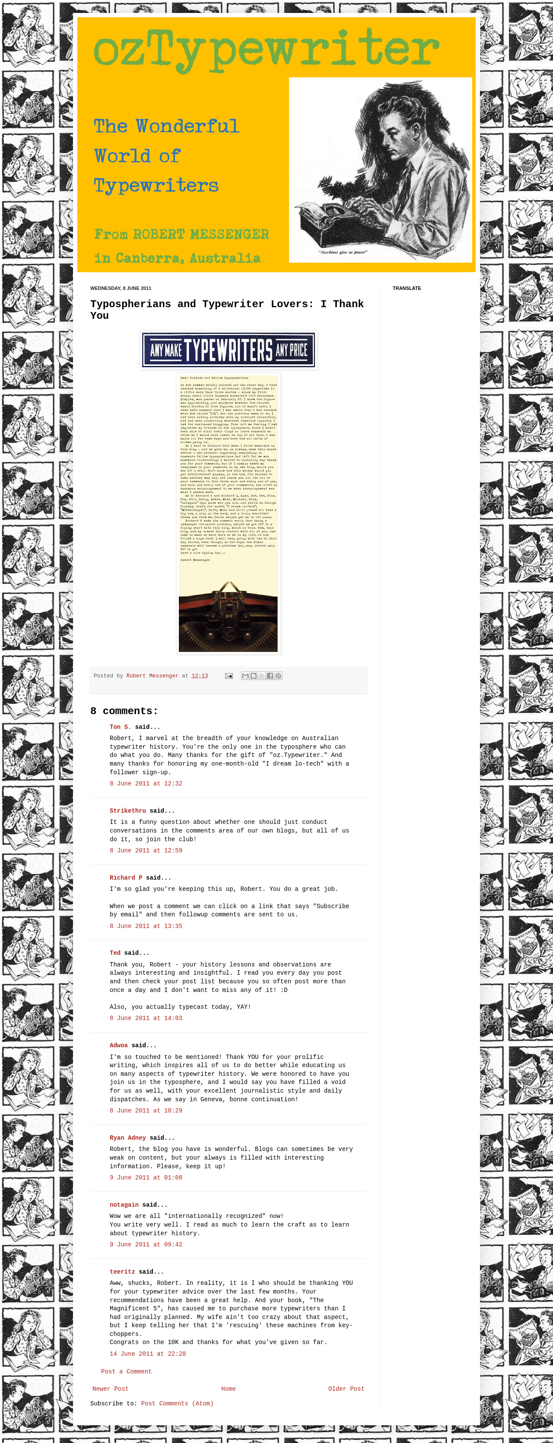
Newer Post (110, 1389)
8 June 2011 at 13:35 (146, 926)
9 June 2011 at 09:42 (146, 1244)
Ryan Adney (128, 1138)
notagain (124, 1204)
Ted (115, 953)
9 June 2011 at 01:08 (146, 1177)
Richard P (126, 877)
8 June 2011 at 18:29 (146, 1110)
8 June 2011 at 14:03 (146, 1018)
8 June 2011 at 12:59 (146, 850)
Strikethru (128, 810)
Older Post (346, 1389)
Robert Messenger (154, 676)
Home (228, 1389)
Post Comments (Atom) (177, 1403)
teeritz (122, 1271)
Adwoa (119, 1045)
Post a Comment (126, 1371)
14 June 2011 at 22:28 (148, 1354)
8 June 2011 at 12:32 (146, 783)
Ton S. (122, 727)
